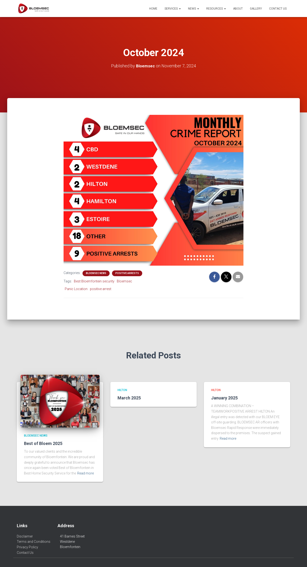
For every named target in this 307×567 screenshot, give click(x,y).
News (193, 8)
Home (153, 8)
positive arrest (100, 289)
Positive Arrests (127, 273)
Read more (85, 473)
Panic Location (76, 289)
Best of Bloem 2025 (43, 443)
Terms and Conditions (33, 542)
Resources (216, 8)
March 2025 (129, 397)
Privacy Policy (27, 547)
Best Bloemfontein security (94, 281)
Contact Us (278, 8)
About (238, 8)
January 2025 (224, 397)
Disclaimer (25, 536)
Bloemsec (124, 281)
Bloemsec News (96, 273)
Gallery (256, 8)
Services (173, 8)
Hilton (122, 390)
